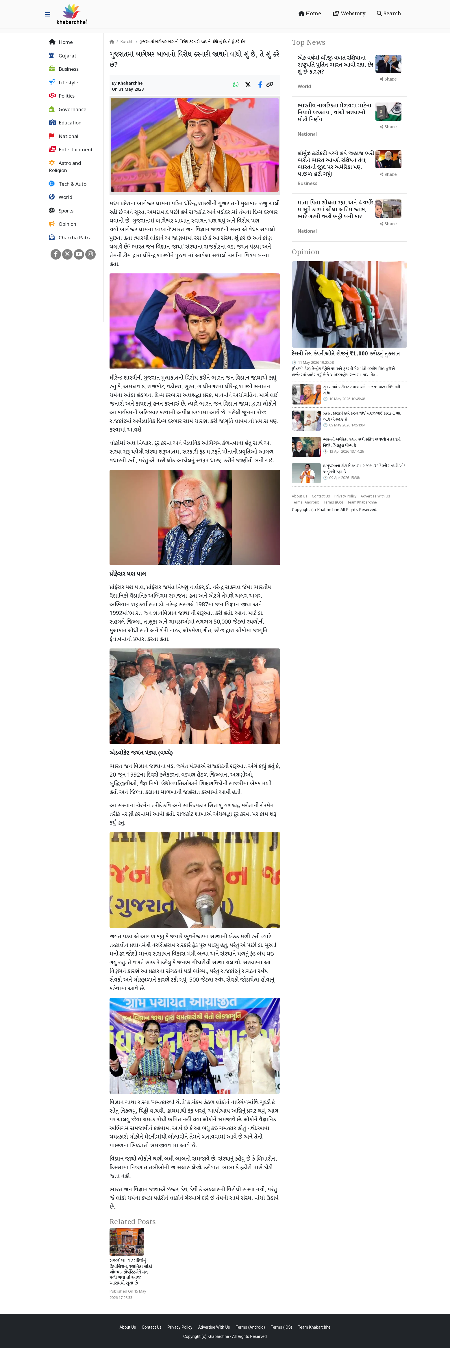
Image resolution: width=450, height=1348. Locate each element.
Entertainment (71, 149)
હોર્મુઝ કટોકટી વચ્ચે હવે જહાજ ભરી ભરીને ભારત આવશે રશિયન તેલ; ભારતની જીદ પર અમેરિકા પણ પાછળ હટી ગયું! (336, 164)
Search (389, 14)
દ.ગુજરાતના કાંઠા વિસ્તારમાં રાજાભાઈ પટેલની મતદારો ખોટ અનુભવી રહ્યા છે (364, 469)
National (63, 136)
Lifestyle (63, 82)
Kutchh (127, 42)
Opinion (62, 224)
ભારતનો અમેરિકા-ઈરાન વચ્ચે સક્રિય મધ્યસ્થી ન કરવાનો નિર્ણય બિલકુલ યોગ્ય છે (362, 443)
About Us (300, 496)
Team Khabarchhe (362, 502)
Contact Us (321, 496)
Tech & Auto (67, 184)
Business (64, 69)
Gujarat (62, 56)
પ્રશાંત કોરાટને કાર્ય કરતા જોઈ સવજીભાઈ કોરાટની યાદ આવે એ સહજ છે (362, 417)
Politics (62, 96)
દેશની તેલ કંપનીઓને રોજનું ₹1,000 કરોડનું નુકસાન (346, 354)
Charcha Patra (70, 237)
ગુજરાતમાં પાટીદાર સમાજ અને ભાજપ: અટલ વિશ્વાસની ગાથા (361, 390)
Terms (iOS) (333, 502)
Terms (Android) (305, 502)
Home (310, 14)
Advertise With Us (375, 496)
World (60, 197)
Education (65, 123)
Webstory (349, 14)
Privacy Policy (345, 496)
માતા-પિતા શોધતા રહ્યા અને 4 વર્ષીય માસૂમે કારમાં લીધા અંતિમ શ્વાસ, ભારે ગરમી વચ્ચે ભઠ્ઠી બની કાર (336, 210)
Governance (67, 109)
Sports (61, 211)
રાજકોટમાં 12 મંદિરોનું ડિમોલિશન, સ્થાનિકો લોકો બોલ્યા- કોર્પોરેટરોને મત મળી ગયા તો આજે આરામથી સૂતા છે (131, 1272)
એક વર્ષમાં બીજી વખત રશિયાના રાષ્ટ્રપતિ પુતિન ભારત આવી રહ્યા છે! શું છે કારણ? (335, 65)
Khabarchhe (130, 83)
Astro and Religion (65, 167)
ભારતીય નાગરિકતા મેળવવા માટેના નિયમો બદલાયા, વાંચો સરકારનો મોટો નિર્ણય (334, 113)
